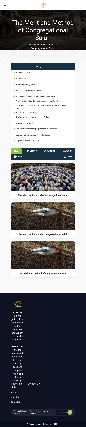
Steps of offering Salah (25, 84)
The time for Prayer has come (27, 113)
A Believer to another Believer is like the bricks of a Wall (37, 101)
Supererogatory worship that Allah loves (33, 135)
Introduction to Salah (25, 72)
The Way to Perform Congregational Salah (32, 117)
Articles (49, 150)
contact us (16, 402)
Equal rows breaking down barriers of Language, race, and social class (41, 106)
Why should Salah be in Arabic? (29, 90)
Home (14, 392)
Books (18, 156)
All (16, 150)
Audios (68, 150)
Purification (21, 78)
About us (15, 397)
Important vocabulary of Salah (29, 141)
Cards (68, 156)
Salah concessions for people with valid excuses (36, 129)
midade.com (49, 424)
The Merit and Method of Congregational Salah (35, 96)
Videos (32, 150)
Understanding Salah (24, 123)
